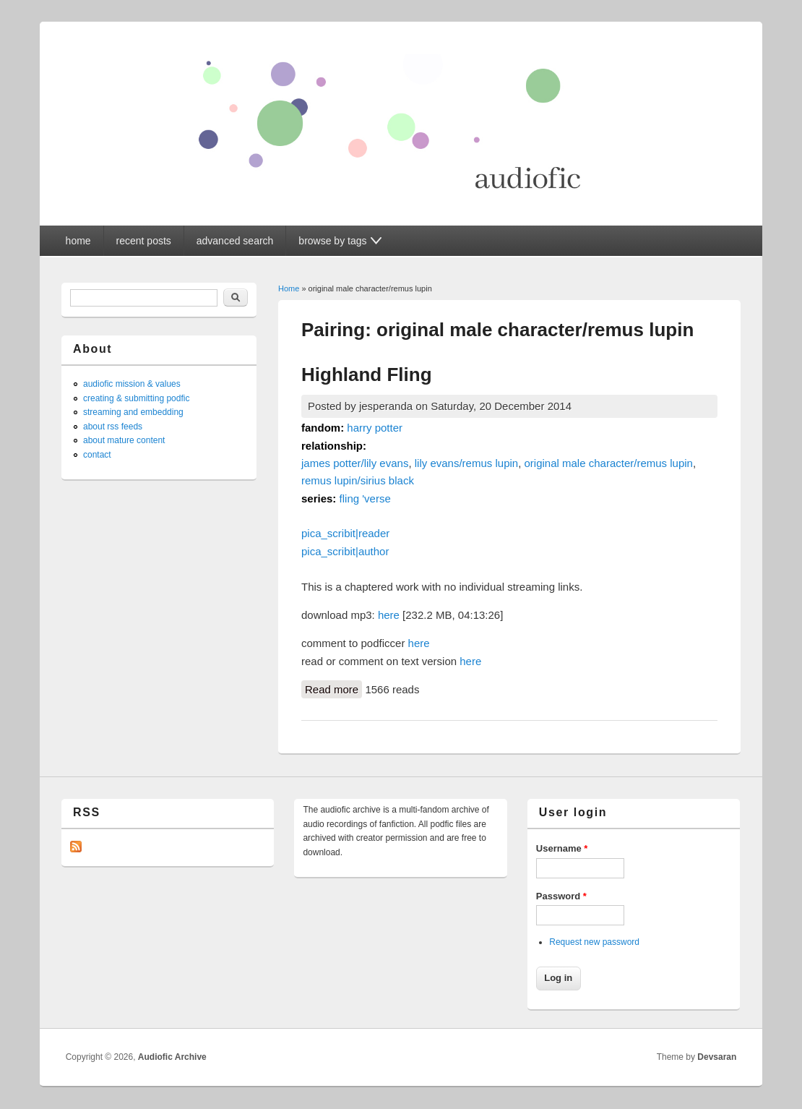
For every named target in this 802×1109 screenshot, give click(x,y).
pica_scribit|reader (345, 533)
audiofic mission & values (132, 384)
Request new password (594, 942)
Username (562, 848)
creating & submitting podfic (136, 398)
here (389, 615)
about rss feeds (112, 426)
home (78, 241)
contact (97, 455)
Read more (333, 688)
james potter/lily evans (354, 463)
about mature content (124, 440)
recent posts (143, 241)
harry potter (374, 427)
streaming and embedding (133, 412)
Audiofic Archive (172, 1057)
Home (288, 288)
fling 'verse (365, 498)
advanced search (235, 241)
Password (561, 896)
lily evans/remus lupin (466, 463)
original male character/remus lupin (609, 463)
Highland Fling (366, 374)
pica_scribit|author (345, 551)
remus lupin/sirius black (357, 480)
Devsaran (716, 1057)
